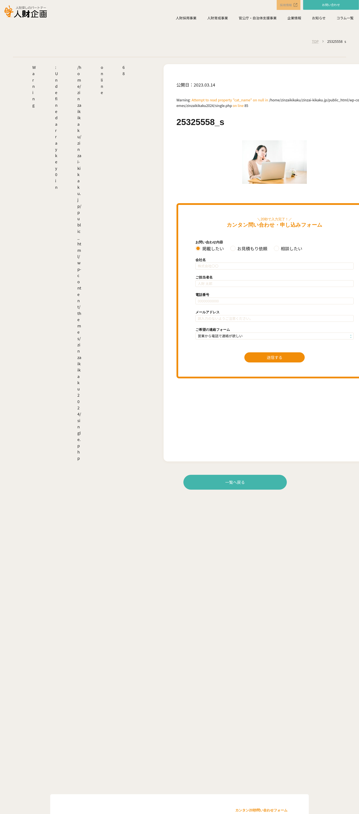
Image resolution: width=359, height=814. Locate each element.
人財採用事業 (186, 18)
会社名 (200, 260)
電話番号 (202, 295)
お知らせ (319, 18)
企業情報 (294, 18)
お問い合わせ (331, 4)
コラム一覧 (345, 18)
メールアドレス (207, 312)
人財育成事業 (217, 18)
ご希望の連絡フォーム (212, 329)
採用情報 (283, 5)
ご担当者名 (204, 277)
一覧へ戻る (235, 482)
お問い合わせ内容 (209, 242)
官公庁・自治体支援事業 (258, 18)
